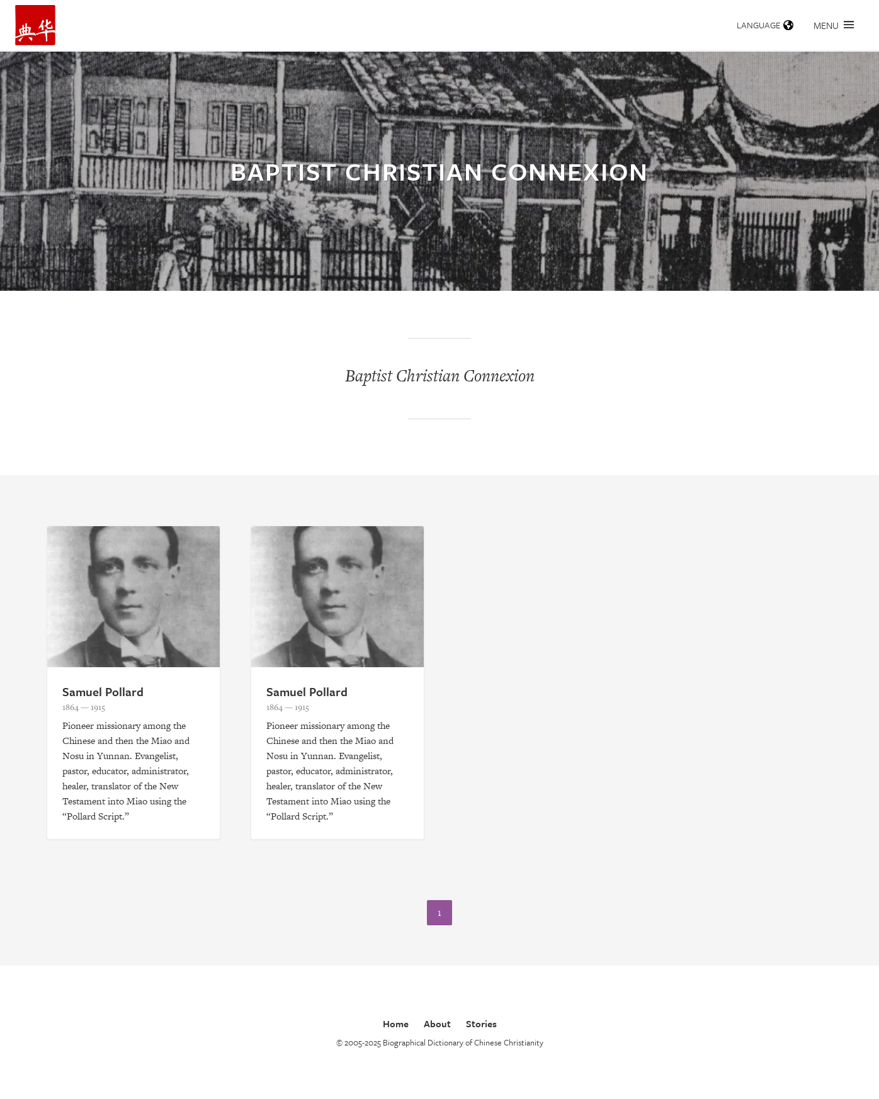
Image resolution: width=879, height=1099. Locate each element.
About (437, 1023)
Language (765, 24)
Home (396, 1023)
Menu (834, 25)
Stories (481, 1023)
